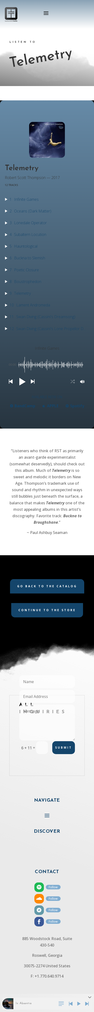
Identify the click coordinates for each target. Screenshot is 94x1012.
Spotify (75, 405)
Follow (53, 887)
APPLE (50, 405)
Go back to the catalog (47, 586)
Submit (63, 747)
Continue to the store (47, 610)
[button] (10, 381)
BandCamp (22, 405)
